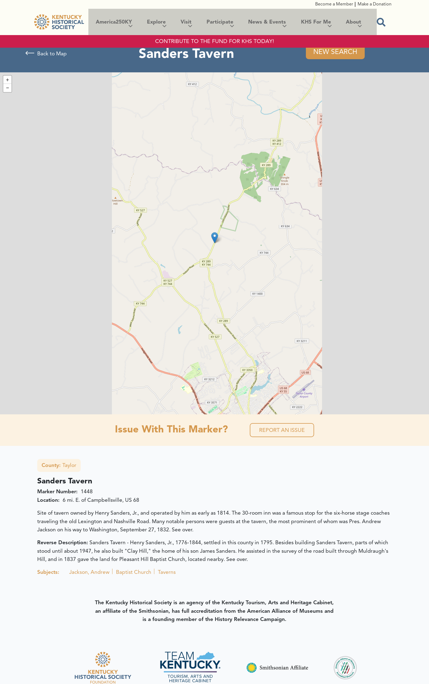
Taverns (167, 572)
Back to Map (52, 53)
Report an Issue (282, 430)
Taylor (59, 466)
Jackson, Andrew (89, 572)
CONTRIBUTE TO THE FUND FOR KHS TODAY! (214, 41)
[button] (214, 238)
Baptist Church (133, 572)
